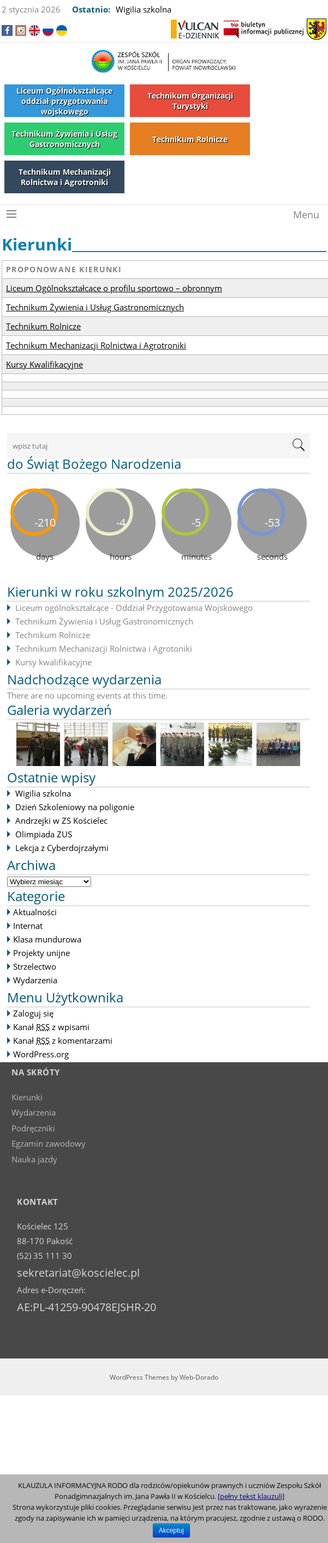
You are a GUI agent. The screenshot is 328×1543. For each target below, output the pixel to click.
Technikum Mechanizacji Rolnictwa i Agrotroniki (96, 345)
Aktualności (35, 912)
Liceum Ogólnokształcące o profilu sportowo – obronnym (114, 288)
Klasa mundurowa (47, 939)
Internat (28, 925)
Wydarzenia (35, 980)
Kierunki (27, 1097)
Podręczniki (33, 1128)
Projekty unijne (41, 952)
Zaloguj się (33, 1013)
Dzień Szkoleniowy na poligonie (74, 806)
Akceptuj (171, 1530)
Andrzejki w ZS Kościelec (61, 820)
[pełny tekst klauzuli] (251, 1496)
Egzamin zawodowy (48, 1143)
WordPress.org (41, 1054)
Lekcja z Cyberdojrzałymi (62, 847)
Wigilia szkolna (143, 9)
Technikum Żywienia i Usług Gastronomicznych (95, 307)
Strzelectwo (34, 966)
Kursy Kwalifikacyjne (44, 364)
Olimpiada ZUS (43, 834)
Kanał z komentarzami (62, 1040)
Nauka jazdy (34, 1159)
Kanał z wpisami (51, 1026)
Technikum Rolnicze (43, 326)
